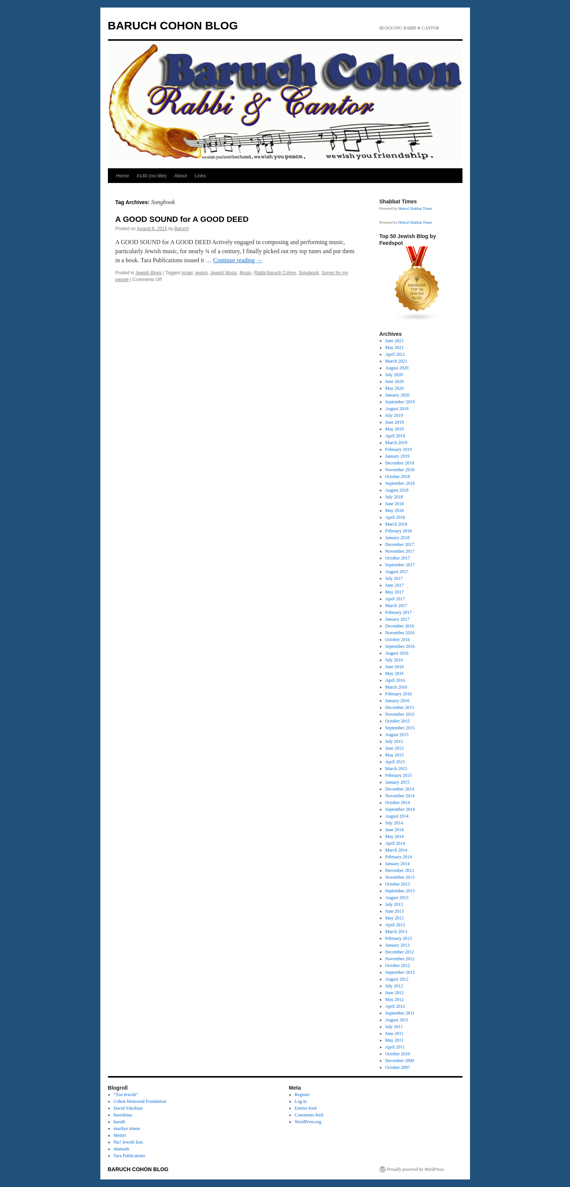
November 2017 (400, 551)
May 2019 (394, 429)
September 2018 (400, 483)
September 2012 (400, 972)
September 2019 (400, 401)
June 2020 (394, 381)
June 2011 (394, 1033)
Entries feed (305, 1108)
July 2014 (394, 823)
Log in (301, 1101)
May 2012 (394, 999)
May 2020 (394, 388)
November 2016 (400, 632)
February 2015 (398, 775)
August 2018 (397, 490)
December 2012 (399, 952)
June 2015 (394, 748)
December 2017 (399, 544)
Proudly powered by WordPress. (416, 1169)
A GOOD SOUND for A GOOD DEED (182, 219)
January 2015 (397, 782)
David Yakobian (128, 1108)
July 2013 (394, 904)
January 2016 (397, 700)
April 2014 (395, 843)
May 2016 (394, 673)
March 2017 (396, 605)
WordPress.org (308, 1121)
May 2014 (394, 836)
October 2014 (397, 802)
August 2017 (397, 571)
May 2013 (394, 918)
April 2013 (395, 924)
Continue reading (238, 260)
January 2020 (397, 395)
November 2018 (400, 469)
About (180, 175)
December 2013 (399, 870)
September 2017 (400, 564)
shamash (121, 1149)
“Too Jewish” (126, 1094)
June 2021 (394, 340)
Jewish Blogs (148, 272)
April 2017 (395, 598)
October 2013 (397, 884)
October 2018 (397, 476)
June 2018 (394, 503)
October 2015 (397, 721)
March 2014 (396, 850)
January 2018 (397, 537)
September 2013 (400, 890)
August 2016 (397, 653)
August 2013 (397, 897)
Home (122, 175)
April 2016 (395, 680)
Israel (186, 272)
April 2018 (395, 517)
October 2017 (397, 558)
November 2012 (400, 958)
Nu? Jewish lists (128, 1142)
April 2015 (395, 761)
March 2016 (396, 687)
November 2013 (400, 877)
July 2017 (394, 578)
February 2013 (398, 938)
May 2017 (394, 592)
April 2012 (395, 1006)
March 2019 (396, 442)
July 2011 (394, 1026)
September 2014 (400, 809)
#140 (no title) (152, 175)
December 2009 (399, 1060)
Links (200, 175)
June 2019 (394, 422)
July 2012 (394, 986)
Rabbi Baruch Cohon (275, 272)
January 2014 (397, 863)
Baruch (181, 228)
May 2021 (394, 347)
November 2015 (400, 714)
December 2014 (399, 789)
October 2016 (397, 639)
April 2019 (395, 435)
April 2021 (395, 354)
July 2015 (394, 741)
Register (302, 1094)
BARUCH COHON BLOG (173, 25)
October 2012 (397, 965)
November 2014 (400, 795)
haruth (119, 1121)
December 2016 (399, 626)
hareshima (123, 1115)
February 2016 (398, 694)
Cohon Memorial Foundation (140, 1101)
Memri (120, 1135)
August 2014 (397, 816)
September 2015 (400, 727)
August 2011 (396, 1019)
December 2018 (399, 463)
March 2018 (396, 524)
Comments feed (309, 1115)
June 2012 (394, 992)
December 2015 (399, 707)
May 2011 (394, 1040)
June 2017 (394, 585)
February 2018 (398, 531)
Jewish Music (223, 272)
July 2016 (394, 660)
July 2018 (394, 497)
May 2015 (394, 755)
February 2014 (398, 856)
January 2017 (397, 619)
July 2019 (394, 415)
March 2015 (396, 768)
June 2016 (394, 666)
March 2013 (396, 931)
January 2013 (397, 945)
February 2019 (398, 449)
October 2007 (397, 1067)
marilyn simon (127, 1128)
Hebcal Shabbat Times (415, 208)
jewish (201, 272)
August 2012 (397, 979)
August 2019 (397, 408)
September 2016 (400, 646)
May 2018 (394, 510)
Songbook (308, 272)
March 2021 (396, 361)
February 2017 (398, 612)
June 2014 (394, 829)
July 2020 (394, 374)
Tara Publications (129, 1155)
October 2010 (397, 1053)
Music (245, 272)
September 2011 (400, 1013)
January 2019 (397, 456)
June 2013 (394, 911)
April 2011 (395, 1047)
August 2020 (397, 368)
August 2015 (397, 734)
